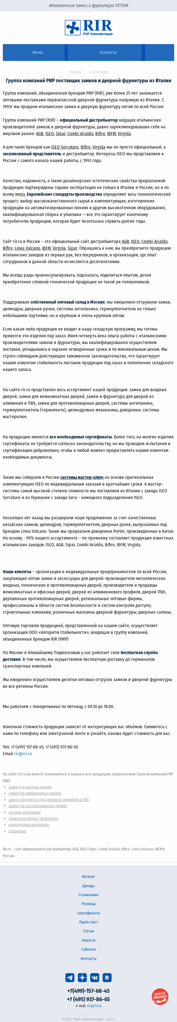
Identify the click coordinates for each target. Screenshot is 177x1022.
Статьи (88, 931)
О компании (88, 895)
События (88, 949)
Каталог (88, 876)
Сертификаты (88, 913)
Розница (89, 904)
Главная (75, 72)
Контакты (88, 958)
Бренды (88, 886)
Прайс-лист (88, 922)
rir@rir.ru (23, 753)
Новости (89, 940)
